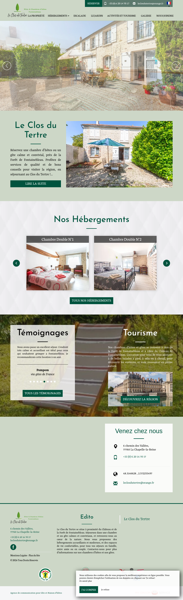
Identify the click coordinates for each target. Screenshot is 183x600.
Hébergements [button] (58, 15)
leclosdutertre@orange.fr (150, 3)
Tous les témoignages (43, 393)
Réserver (94, 3)
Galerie (146, 15)
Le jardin (97, 15)
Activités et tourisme (121, 15)
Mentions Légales (18, 555)
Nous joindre (165, 15)
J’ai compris (88, 589)
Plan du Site (34, 555)
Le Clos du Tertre (137, 519)
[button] (169, 3)
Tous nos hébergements (91, 300)
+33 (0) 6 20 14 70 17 (119, 3)
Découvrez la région (140, 399)
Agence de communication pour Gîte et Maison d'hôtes (36, 593)
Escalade (80, 15)
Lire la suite (35, 183)
